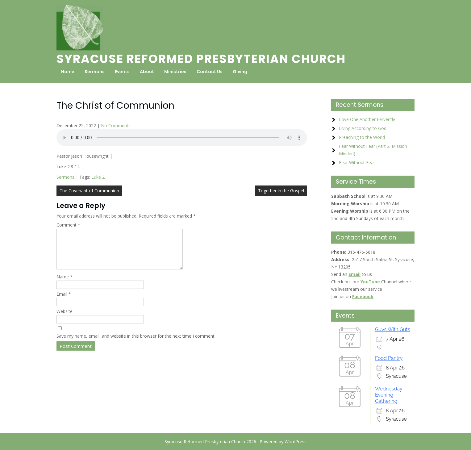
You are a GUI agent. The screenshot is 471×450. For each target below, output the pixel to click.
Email (63, 301)
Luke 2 (98, 177)
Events (122, 72)
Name (64, 284)
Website (64, 319)
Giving (240, 72)
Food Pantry (388, 358)
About (147, 72)
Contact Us (210, 72)
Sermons (95, 72)
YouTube (370, 282)
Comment (68, 225)
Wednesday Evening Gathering (388, 395)
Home (67, 72)
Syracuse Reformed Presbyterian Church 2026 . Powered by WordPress (235, 441)
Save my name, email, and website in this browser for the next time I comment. (135, 343)
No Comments (116, 125)
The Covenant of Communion (89, 191)
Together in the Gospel (281, 191)
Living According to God (362, 128)
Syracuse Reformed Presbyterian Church (201, 59)
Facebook (362, 296)
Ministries (175, 72)
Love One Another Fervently (367, 119)
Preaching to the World (362, 137)
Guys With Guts (392, 329)
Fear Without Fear (357, 162)
